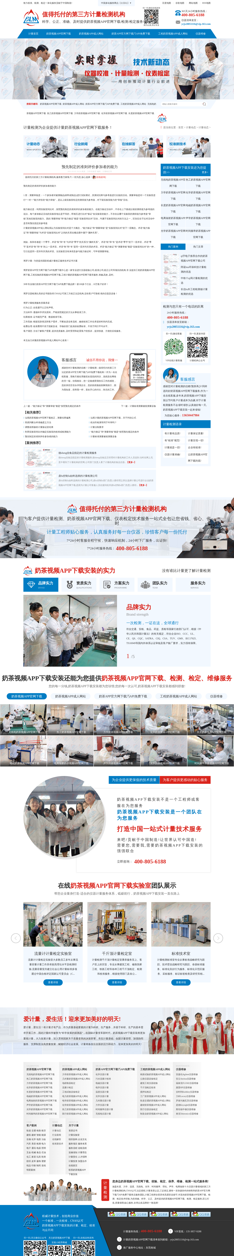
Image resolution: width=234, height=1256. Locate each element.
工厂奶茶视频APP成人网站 (153, 1096)
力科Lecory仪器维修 (185, 1096)
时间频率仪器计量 (104, 1109)
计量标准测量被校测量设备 (143, 406)
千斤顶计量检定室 (141, 954)
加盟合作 (82, 1161)
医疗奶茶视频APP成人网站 (75, 1114)
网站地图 (193, 3)
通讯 (34, 1148)
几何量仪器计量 (103, 1100)
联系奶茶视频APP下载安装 (144, 43)
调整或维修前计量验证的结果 (39, 427)
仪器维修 (201, 33)
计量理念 (82, 1152)
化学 (34, 1139)
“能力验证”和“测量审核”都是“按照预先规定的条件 (56, 406)
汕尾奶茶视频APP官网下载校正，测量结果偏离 (48, 418)
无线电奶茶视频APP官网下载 (173, 182)
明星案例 (31, 1170)
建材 (34, 1135)
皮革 (34, 1161)
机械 (34, 1152)
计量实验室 (74, 1135)
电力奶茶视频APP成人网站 (75, 1096)
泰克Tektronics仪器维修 (187, 1114)
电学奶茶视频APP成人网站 (75, 1100)
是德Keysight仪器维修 (186, 1105)
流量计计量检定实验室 (77, 954)
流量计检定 (67, 1087)
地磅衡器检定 (68, 1083)
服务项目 (73, 1144)
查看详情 (77, 982)
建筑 (29, 1135)
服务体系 (82, 1144)
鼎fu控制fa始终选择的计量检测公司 (78, 476)
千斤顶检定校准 (148, 1087)
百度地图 (166, 3)
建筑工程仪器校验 (149, 1083)
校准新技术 (57, 1144)
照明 (43, 1148)
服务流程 (73, 1148)
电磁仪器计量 (102, 1083)
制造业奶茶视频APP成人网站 (154, 1114)
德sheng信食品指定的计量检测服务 (77, 453)
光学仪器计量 (102, 1096)
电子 (29, 1148)
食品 (39, 1152)
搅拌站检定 (145, 1092)
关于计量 (116, 43)
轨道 (29, 1130)
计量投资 (73, 1161)
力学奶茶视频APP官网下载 (87, 113)
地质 (39, 1139)
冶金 (43, 1139)
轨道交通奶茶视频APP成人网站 (155, 1100)
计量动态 (98, 43)
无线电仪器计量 (103, 1114)
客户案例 (80, 43)
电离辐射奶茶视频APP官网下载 (173, 221)
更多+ (205, 172)
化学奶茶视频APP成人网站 (75, 1105)
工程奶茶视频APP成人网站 (173, 33)
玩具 (39, 1157)
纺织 (29, 1161)
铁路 (39, 1130)
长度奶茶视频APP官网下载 (141, 113)
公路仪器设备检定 (149, 1079)
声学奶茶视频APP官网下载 (198, 221)
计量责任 (73, 1157)
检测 (39, 1144)
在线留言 (73, 1165)
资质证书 (73, 1130)
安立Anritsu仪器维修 (186, 1079)
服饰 (39, 1161)
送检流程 (82, 1148)
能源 (43, 1135)
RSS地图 (206, 3)
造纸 (43, 1165)
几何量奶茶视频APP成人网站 (44, 340)
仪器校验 (85, 270)
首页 (180, 127)
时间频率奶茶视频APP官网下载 (198, 234)
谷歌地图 (180, 3)
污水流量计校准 (103, 1079)
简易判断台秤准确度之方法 (38, 422)
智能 (39, 1135)
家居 (34, 1157)
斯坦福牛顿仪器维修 (186, 1109)
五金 (29, 1152)
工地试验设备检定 (71, 1092)
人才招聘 (82, 1157)
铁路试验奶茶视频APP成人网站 (155, 1074)
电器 (39, 1148)
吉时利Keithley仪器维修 (187, 1092)
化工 (29, 1157)
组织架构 (73, 1139)
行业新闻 (56, 1135)
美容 (34, 1144)
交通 (34, 1130)
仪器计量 (193, 1186)
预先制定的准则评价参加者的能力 (41, 436)
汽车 (29, 1144)
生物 (29, 1139)
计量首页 (33, 33)
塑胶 (43, 1161)
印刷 (34, 1165)
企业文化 (82, 1139)
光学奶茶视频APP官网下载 (173, 234)
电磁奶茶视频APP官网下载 (198, 208)
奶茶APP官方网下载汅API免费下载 (131, 33)
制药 (39, 1165)
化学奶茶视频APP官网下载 (114, 113)
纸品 (29, 1165)
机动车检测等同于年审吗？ (103, 422)
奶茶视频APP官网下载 (58, 33)
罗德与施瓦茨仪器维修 (187, 1100)
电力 (43, 1144)
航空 (43, 1130)
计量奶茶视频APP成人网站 (36, 228)
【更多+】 (131, 462)
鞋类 (43, 1157)
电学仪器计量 (102, 1087)
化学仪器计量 (102, 1074)
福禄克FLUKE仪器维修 (187, 1083)
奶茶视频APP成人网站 (91, 33)
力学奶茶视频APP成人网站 (75, 1074)
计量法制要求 (97, 427)
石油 (43, 1152)
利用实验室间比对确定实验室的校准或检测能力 (48, 432)
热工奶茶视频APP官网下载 (60, 113)
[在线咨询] (99, 177)
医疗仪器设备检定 (149, 1109)
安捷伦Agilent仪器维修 (187, 1074)
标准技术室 (204, 954)
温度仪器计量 (102, 1092)
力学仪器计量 (102, 1105)
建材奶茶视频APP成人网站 (153, 1105)
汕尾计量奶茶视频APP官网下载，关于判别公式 (113, 418)
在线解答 (56, 1139)
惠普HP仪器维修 (184, 1087)
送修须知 (73, 1152)
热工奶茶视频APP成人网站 (75, 1109)
